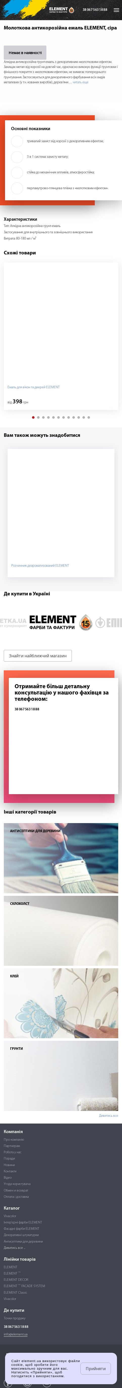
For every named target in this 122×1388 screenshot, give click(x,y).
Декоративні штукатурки (21, 1235)
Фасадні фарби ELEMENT (21, 1229)
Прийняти (96, 1368)
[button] (33, 417)
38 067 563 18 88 (95, 10)
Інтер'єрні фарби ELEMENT (23, 1222)
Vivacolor (10, 1216)
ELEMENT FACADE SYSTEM (24, 1286)
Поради (9, 1159)
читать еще (80, 82)
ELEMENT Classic (15, 1293)
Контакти (10, 1171)
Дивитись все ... (14, 1248)
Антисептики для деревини (23, 1242)
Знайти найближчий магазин (38, 656)
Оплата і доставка (16, 1197)
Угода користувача (17, 1184)
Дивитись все (108, 1116)
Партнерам (12, 1146)
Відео (8, 1178)
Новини (9, 1165)
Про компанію (14, 1140)
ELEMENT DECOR (16, 1280)
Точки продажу (14, 1318)
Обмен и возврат (16, 1190)
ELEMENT (10, 1267)
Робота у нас (12, 1152)
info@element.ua (15, 1334)
